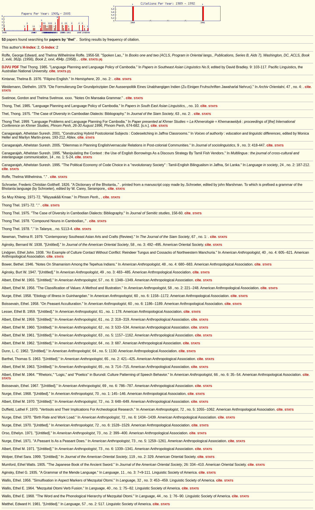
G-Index (47, 47)
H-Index (29, 47)
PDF (15, 67)
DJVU (6, 67)
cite (84, 59)
